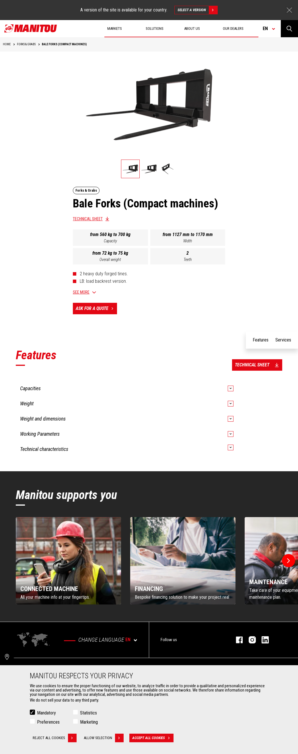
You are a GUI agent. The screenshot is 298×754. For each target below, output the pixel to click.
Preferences (48, 722)
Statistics (88, 713)
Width (187, 241)
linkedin (262, 639)
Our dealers (233, 28)
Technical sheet (88, 219)
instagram (249, 639)
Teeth (188, 260)
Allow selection (104, 738)
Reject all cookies (55, 738)
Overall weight (110, 260)
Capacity (110, 241)
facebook (236, 639)
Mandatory (46, 713)
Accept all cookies (153, 738)
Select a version (197, 10)
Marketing (89, 722)
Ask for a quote (96, 308)
